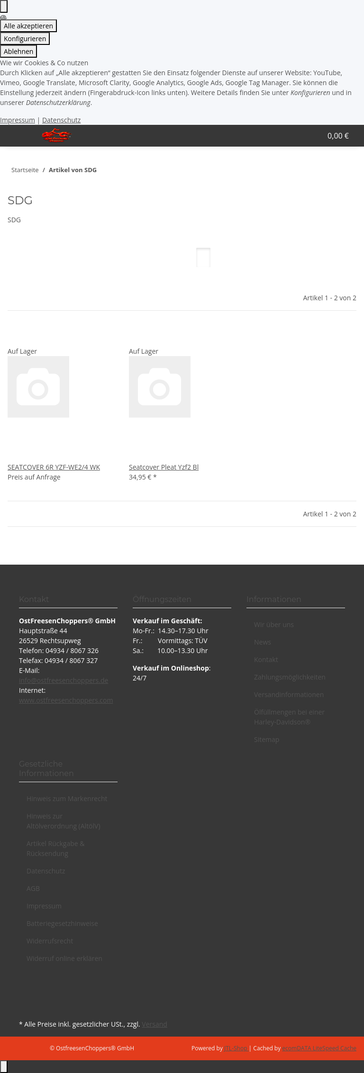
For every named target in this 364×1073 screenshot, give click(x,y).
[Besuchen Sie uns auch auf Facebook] (26, 984)
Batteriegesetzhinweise (62, 923)
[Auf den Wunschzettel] (30, 336)
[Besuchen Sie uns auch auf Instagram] (26, 1006)
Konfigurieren (25, 38)
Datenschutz (61, 119)
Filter (23, 274)
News (262, 641)
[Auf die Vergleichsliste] (15, 336)
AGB (33, 888)
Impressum (17, 119)
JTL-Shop (236, 1048)
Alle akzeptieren (28, 25)
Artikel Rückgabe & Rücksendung (55, 848)
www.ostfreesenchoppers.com (66, 700)
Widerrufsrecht (50, 940)
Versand (154, 1024)
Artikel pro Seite (138, 265)
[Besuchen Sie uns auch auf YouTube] (26, 995)
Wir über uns (274, 624)
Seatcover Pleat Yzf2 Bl (164, 466)
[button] (285, 135)
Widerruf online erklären (64, 958)
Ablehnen (18, 51)
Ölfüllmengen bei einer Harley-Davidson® (289, 716)
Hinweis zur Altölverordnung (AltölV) (63, 820)
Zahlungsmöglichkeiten (290, 676)
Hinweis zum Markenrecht (67, 798)
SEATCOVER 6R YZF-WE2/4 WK (54, 466)
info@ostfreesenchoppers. (59, 680)
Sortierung (71, 265)
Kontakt (266, 659)
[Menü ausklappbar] (19, 136)
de (104, 680)
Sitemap (266, 739)
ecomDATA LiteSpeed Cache (319, 1048)
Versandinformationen (289, 694)
